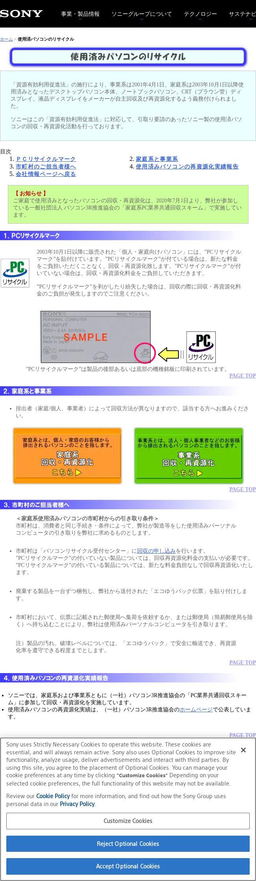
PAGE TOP (242, 376)
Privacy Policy (77, 804)
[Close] (243, 750)
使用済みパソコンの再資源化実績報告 (187, 167)
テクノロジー (197, 8)
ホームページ (196, 710)
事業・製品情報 (77, 8)
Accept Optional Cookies (128, 866)
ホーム (6, 39)
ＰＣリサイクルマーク (46, 159)
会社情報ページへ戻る (46, 174)
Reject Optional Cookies (128, 843)
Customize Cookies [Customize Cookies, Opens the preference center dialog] (128, 820)
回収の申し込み (156, 551)
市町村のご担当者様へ (46, 167)
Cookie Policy (53, 796)
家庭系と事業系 (157, 159)
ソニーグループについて (139, 8)
